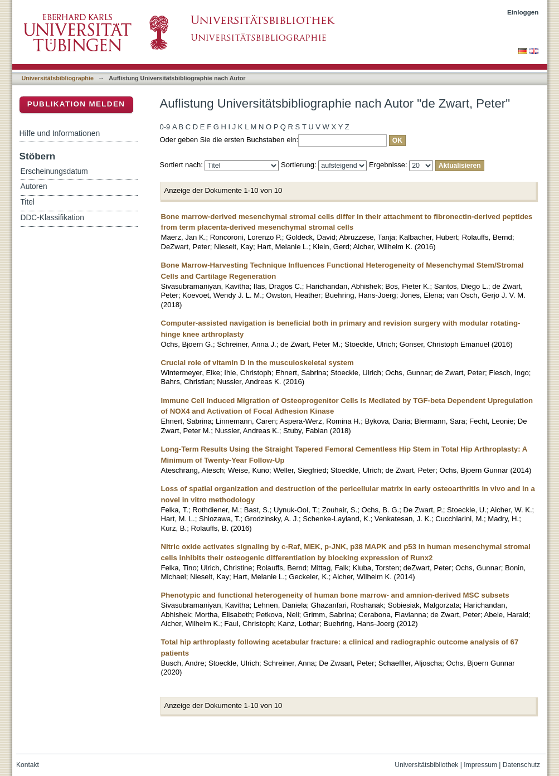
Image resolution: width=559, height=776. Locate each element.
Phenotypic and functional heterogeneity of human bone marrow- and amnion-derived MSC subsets (335, 595)
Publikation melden (76, 104)
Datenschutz (521, 765)
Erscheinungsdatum (54, 171)
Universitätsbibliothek (426, 765)
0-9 (165, 127)
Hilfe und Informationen (60, 133)
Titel (28, 202)
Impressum (480, 765)
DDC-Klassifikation (52, 218)
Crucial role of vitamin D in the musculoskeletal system (257, 362)
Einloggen (523, 12)
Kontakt (27, 765)
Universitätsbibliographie (58, 78)
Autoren (34, 186)
